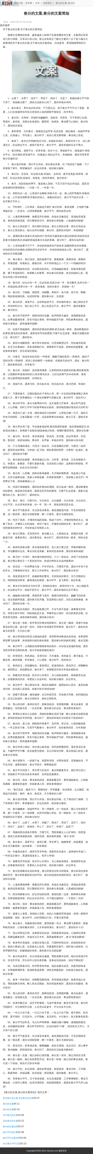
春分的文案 (8, 1104)
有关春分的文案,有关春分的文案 (18, 1098)
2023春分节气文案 (11, 1143)
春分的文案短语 (10, 1126)
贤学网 (28, 3)
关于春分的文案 (10, 1115)
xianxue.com (52, 1151)
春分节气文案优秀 (11, 1138)
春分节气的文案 (10, 1132)
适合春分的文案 (10, 1121)
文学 (37, 3)
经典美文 (47, 3)
